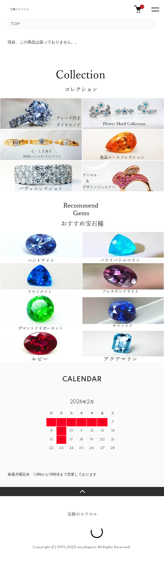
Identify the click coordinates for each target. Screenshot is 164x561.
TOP (15, 24)
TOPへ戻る (82, 491)
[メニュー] (155, 9)
